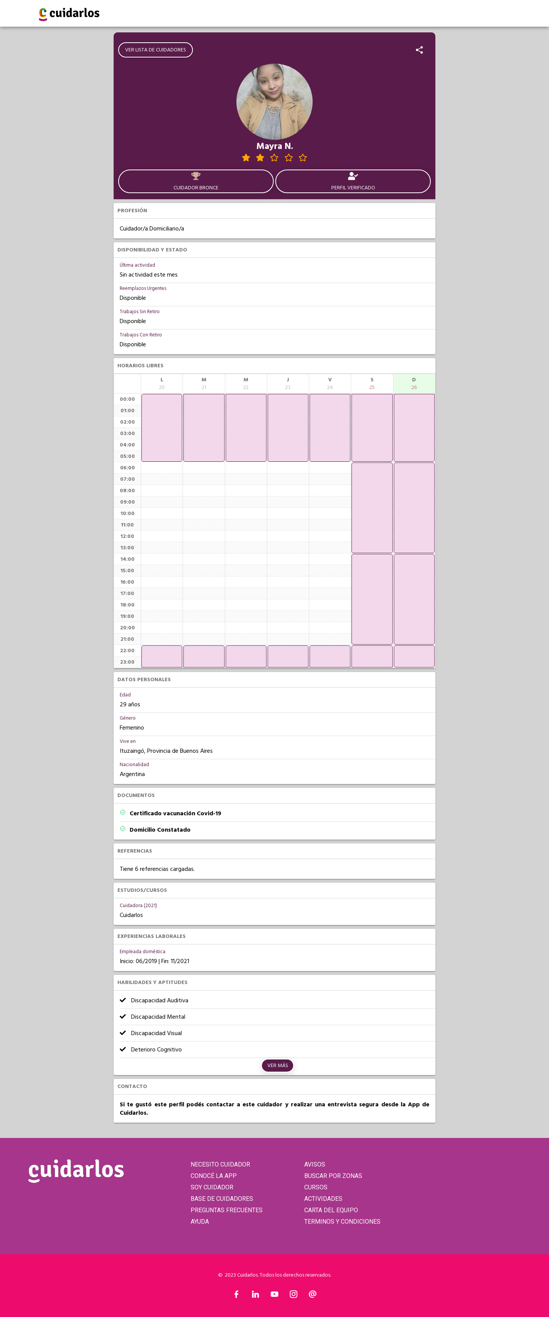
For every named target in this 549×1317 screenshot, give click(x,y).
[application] (161, 428)
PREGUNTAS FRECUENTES (227, 1210)
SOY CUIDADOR (212, 1187)
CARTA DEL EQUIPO (331, 1210)
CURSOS (315, 1187)
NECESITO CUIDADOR (220, 1164)
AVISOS (314, 1164)
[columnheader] (162, 383)
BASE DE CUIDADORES (222, 1198)
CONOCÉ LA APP (214, 1175)
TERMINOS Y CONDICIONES (342, 1221)
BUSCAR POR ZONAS (333, 1175)
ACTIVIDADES (323, 1198)
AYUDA (200, 1221)
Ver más (277, 1065)
